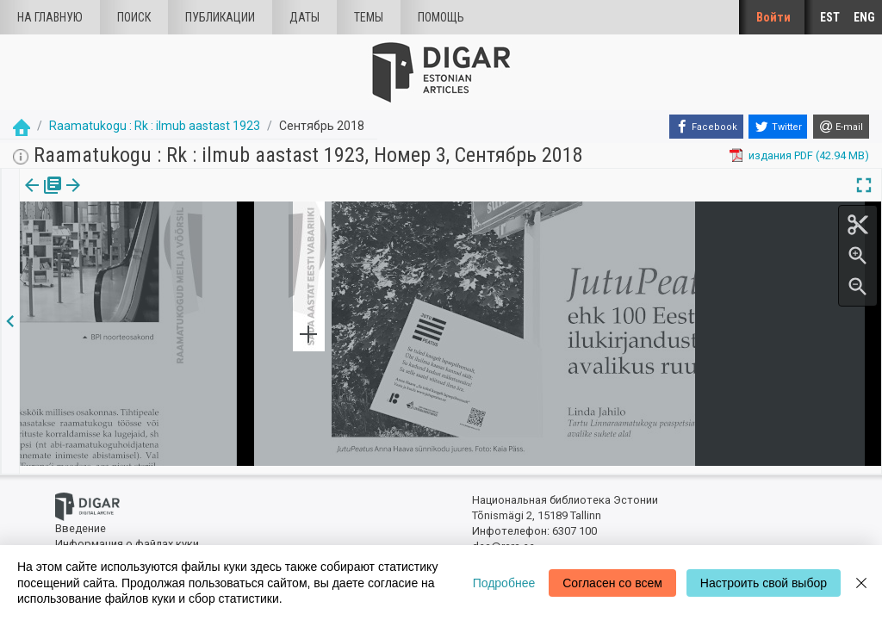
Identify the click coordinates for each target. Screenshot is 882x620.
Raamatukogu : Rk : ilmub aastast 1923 (154, 126)
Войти (773, 17)
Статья (114, 197)
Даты (304, 17)
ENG (864, 17)
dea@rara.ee (503, 539)
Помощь (441, 17)
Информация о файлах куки (127, 536)
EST (830, 17)
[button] (140, 197)
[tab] (40, 197)
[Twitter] (777, 127)
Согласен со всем (612, 583)
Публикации (220, 17)
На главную (50, 17)
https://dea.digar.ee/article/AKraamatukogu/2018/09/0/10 (166, 244)
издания (40, 197)
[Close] (861, 582)
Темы (368, 17)
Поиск (134, 17)
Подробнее (504, 583)
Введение (80, 521)
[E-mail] (841, 127)
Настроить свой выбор (763, 583)
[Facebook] (706, 127)
